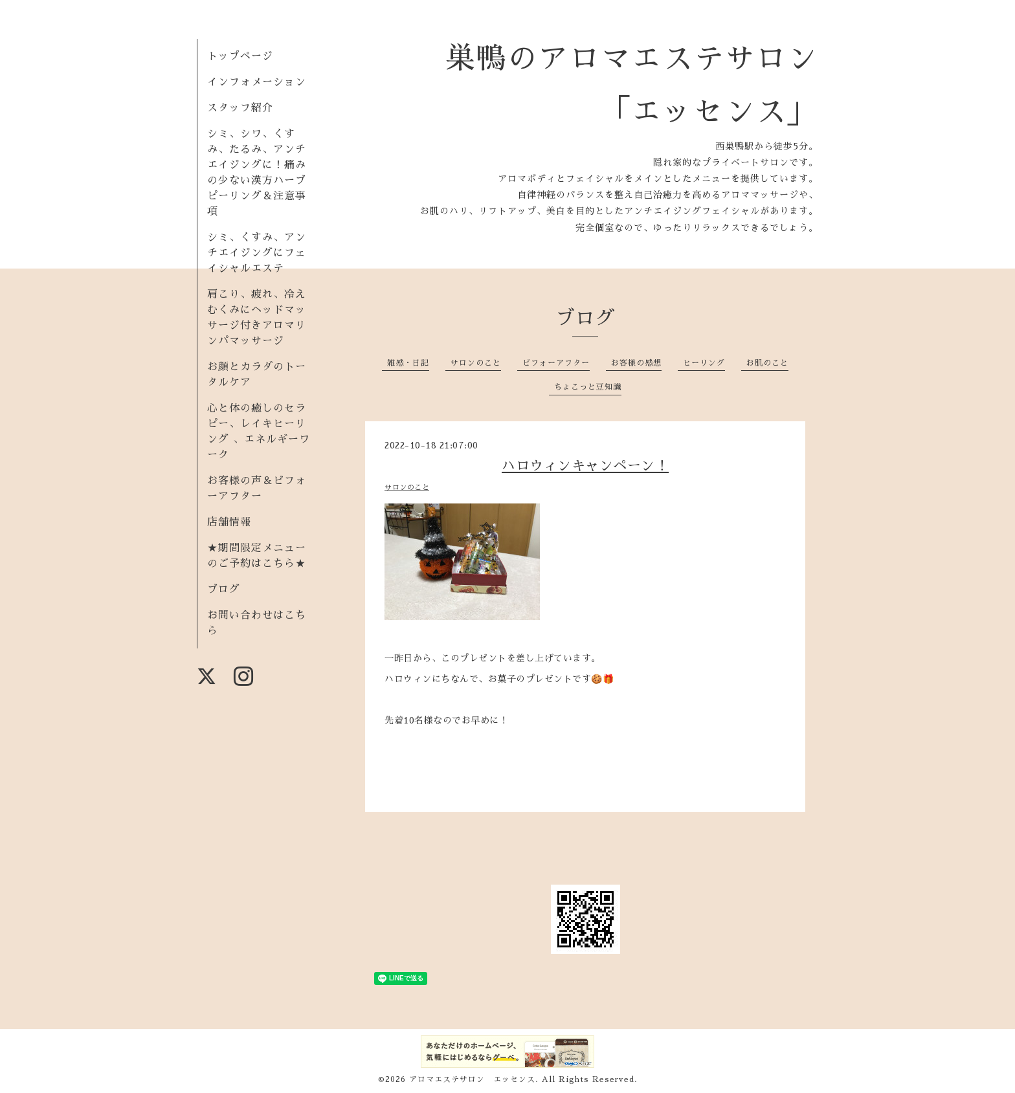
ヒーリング (704, 363)
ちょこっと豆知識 (587, 387)
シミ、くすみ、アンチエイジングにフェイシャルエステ (256, 253)
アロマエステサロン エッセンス (472, 1079)
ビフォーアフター (556, 363)
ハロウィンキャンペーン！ (585, 465)
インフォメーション (256, 82)
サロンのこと (476, 363)
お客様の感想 (636, 363)
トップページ (240, 56)
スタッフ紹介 (240, 108)
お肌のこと (767, 363)
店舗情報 (229, 522)
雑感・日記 (408, 363)
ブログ (223, 589)
